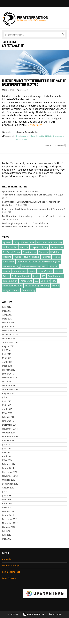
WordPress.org (9, 578)
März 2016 (7, 365)
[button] (63, 34)
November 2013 (10, 475)
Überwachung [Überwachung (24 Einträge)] (29, 290)
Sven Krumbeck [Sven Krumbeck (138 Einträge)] (55, 276)
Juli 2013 (6, 491)
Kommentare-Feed (11, 571)
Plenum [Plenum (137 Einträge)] (58, 271)
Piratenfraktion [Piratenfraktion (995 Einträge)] (45, 271)
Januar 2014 (8, 468)
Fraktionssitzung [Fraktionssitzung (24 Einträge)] (22, 256)
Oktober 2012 (8, 527)
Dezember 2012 (9, 519)
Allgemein (20, 132)
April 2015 (7, 409)
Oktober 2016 (8, 338)
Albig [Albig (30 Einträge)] (16, 242)
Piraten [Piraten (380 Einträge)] (31, 271)
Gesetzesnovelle (23, 136)
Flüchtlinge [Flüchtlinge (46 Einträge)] (55, 252)
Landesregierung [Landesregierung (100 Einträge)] (11, 266)
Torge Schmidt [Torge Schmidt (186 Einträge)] (10, 280)
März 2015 (7, 413)
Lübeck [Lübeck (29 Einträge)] (6, 271)
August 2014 (8, 440)
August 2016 (8, 346)
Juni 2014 (6, 448)
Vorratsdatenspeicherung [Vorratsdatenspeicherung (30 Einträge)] (36, 285)
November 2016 (10, 334)
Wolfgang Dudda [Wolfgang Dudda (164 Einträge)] (11, 290)
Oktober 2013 (8, 479)
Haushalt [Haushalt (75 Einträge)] (46, 256)
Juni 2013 (6, 495)
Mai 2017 (6, 310)
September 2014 (10, 436)
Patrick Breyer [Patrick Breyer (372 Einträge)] (19, 271)
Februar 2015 (8, 417)
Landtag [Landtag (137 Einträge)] (54, 266)
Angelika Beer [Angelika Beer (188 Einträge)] (28, 242)
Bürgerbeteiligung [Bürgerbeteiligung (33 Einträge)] (39, 247)
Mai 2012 (6, 538)
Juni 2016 (6, 354)
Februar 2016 (8, 369)
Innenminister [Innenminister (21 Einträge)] (24, 261)
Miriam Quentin (26, 90)
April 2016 (7, 362)
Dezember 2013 (9, 472)
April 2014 (7, 456)
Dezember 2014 (9, 424)
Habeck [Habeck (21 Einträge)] (35, 256)
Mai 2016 (6, 358)
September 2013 (10, 483)
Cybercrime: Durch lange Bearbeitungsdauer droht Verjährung (32, 209)
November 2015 (10, 381)
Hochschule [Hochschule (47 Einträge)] (8, 261)
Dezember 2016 (9, 330)
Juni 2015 (6, 401)
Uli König (48, 136)
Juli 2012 (6, 531)
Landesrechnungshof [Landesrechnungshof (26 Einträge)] (49, 261)
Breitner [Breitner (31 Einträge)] (24, 247)
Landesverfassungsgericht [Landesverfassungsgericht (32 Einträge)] (35, 266)
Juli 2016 (6, 350)
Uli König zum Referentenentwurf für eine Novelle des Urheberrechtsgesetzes (34, 83)
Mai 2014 (6, 452)
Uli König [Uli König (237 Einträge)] (45, 280)
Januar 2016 (8, 373)
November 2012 (10, 523)
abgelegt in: (10, 132)
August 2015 (8, 393)
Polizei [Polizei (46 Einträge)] (6, 276)
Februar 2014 (8, 464)
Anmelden (7, 559)
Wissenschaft (21, 139)
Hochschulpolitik (37, 136)
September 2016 (10, 342)
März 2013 (7, 507)
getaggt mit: (10, 136)
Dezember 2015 (9, 377)
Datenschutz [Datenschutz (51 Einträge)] (57, 247)
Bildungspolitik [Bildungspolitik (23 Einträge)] (10, 247)
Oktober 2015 (8, 385)
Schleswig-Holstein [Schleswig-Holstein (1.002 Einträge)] (21, 276)
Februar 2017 (8, 322)
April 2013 (7, 503)
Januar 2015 (8, 420)
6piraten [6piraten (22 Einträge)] (7, 242)
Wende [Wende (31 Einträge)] (55, 285)
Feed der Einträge (11, 565)
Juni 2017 (6, 307)
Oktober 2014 (8, 432)
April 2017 (7, 314)
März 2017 (7, 318)
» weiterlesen (35, 124)
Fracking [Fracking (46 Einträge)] (7, 256)
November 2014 (10, 428)
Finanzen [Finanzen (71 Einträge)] (43, 252)
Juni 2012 (6, 534)
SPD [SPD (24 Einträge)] (43, 276)
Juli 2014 (6, 444)
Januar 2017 (8, 326)
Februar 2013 (8, 511)
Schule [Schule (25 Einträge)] (36, 276)
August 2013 (8, 487)
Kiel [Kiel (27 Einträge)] (35, 261)
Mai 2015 (6, 405)
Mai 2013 (6, 499)
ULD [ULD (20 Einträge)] (36, 280)
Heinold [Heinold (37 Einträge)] (57, 256)
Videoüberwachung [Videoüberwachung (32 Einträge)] (12, 285)
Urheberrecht (58, 136)
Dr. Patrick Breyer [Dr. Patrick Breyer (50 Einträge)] (11, 252)
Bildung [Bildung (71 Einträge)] (58, 242)
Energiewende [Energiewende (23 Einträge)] (30, 252)
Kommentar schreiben (54, 145)
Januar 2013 (8, 515)
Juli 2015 (6, 397)
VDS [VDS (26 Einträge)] (54, 280)
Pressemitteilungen (33, 132)
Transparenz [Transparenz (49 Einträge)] (26, 280)
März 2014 (7, 460)
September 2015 (10, 389)
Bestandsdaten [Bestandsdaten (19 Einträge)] (44, 242)
